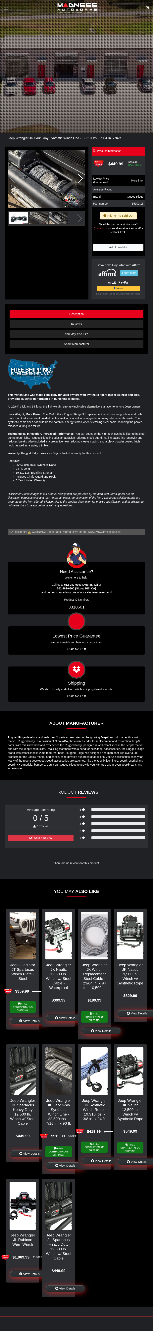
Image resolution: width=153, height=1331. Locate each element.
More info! (137, 180)
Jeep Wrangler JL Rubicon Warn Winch (22, 1239)
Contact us (100, 228)
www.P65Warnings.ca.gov (104, 531)
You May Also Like (76, 334)
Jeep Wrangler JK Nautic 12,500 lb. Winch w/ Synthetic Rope (130, 1109)
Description (76, 314)
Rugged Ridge (134, 196)
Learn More (129, 272)
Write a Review (40, 837)
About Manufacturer (76, 344)
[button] (80, 178)
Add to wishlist (118, 247)
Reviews (76, 324)
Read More (77, 649)
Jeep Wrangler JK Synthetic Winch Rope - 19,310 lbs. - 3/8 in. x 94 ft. (94, 1109)
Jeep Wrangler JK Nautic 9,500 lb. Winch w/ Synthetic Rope (130, 974)
